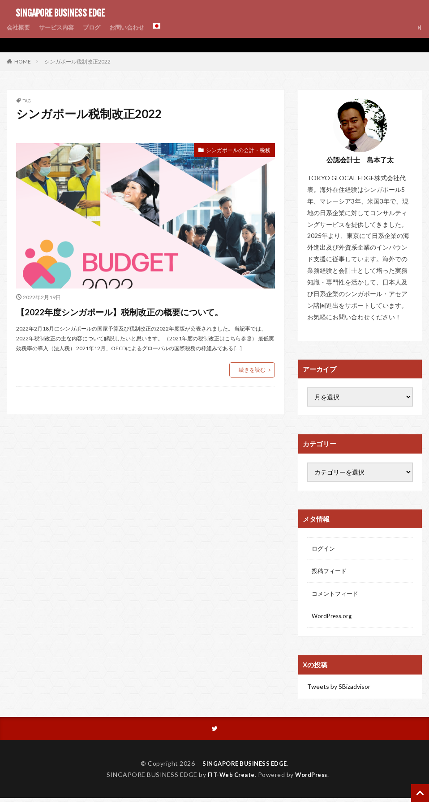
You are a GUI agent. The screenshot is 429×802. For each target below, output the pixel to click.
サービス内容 (59, 27)
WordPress (314, 778)
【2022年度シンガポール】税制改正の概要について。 (138, 319)
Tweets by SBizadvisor (338, 689)
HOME (22, 61)
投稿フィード (330, 572)
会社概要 (19, 27)
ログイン (324, 549)
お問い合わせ (134, 27)
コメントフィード (337, 595)
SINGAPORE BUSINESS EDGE (56, 13)
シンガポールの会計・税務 (232, 151)
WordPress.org (333, 619)
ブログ (96, 27)
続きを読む (252, 385)
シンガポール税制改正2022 (77, 61)
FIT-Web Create (229, 778)
